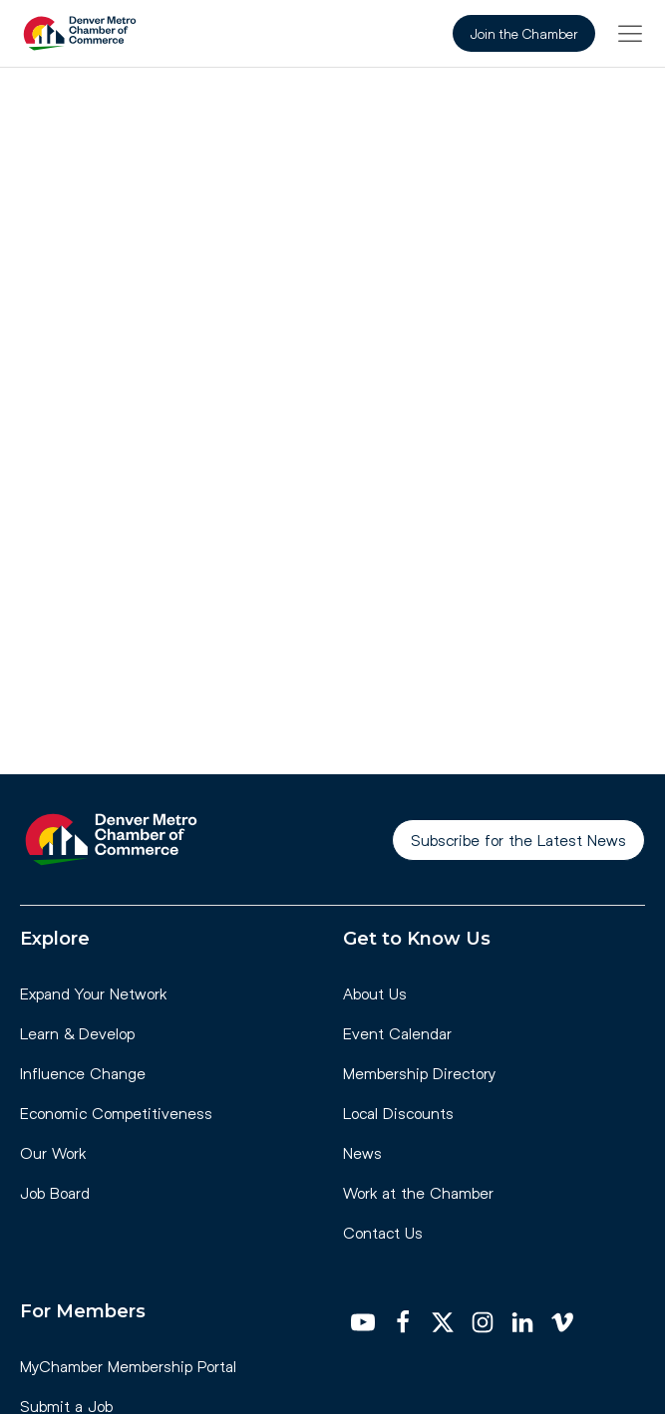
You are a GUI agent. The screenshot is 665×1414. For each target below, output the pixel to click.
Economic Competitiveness (116, 1112)
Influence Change (83, 1072)
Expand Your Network (93, 993)
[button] (630, 33)
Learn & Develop (77, 1032)
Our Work (53, 1152)
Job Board (55, 1192)
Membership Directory (419, 1072)
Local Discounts (398, 1112)
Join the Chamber (524, 33)
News (362, 1152)
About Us (375, 993)
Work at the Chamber (418, 1192)
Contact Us (383, 1232)
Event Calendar (397, 1032)
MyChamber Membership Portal (128, 1365)
